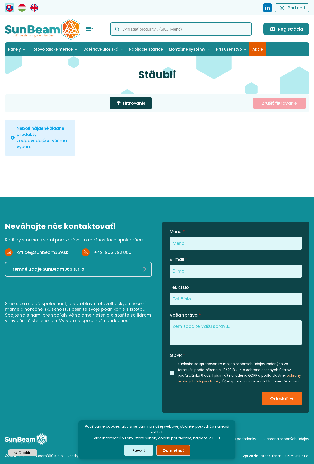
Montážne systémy (187, 49)
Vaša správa (185, 315)
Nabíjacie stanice (146, 49)
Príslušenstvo (229, 49)
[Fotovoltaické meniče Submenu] (76, 49)
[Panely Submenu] (24, 49)
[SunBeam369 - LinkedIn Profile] (267, 7)
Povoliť (138, 450)
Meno (177, 231)
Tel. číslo (179, 287)
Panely (14, 49)
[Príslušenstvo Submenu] (245, 49)
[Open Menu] (90, 29)
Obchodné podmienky (237, 438)
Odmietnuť (173, 450)
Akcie (257, 49)
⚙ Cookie (22, 452)
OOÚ (216, 438)
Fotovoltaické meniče (52, 49)
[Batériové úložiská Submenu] (122, 49)
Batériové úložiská (100, 49)
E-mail (178, 259)
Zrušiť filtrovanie (279, 103)
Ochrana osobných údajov (286, 438)
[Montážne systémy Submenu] (209, 49)
